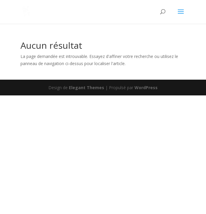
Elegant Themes (86, 87)
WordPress (146, 87)
